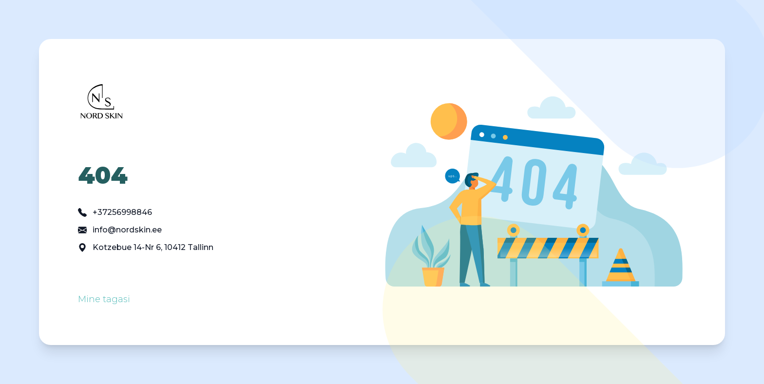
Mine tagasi (104, 299)
